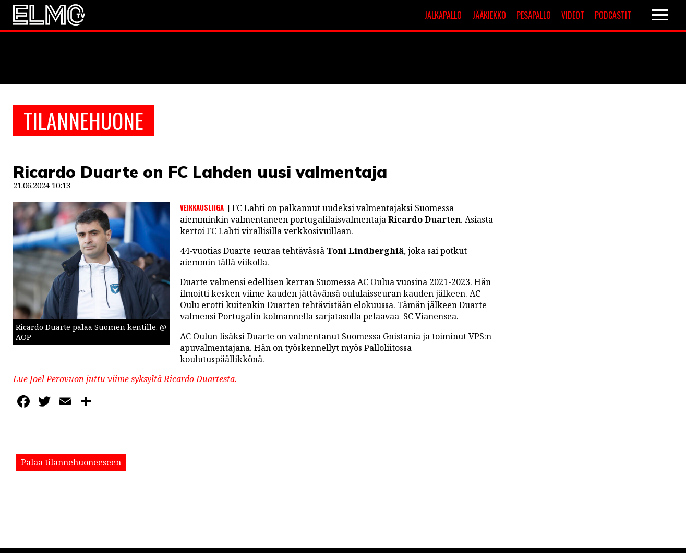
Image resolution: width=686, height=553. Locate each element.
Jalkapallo (443, 15)
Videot (572, 15)
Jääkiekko (489, 15)
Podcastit (613, 15)
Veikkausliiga (202, 207)
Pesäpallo (533, 15)
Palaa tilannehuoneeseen (71, 462)
